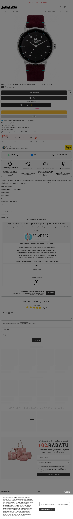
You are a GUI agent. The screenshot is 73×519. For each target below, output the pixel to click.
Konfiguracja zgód (63, 504)
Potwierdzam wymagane (47, 504)
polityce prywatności (8, 505)
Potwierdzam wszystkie (47, 509)
